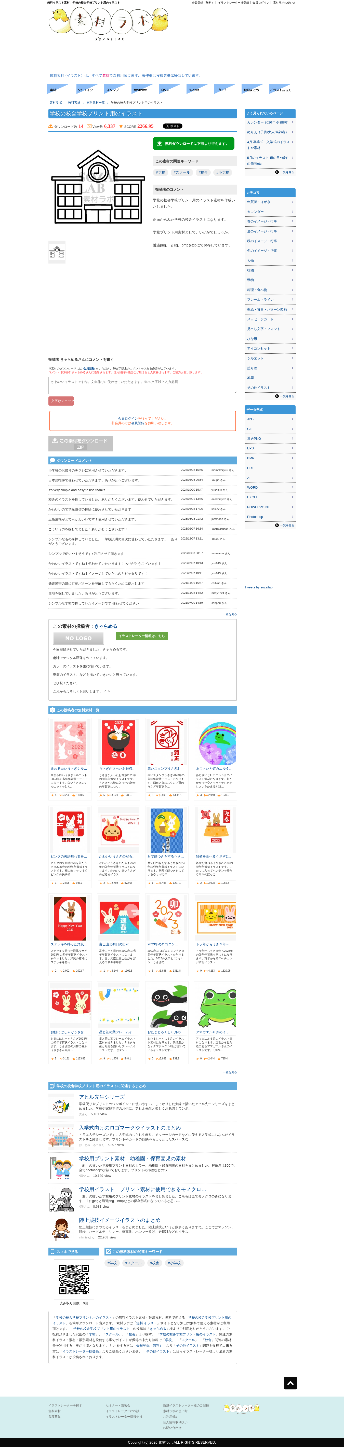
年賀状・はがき (258, 202)
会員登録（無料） (203, 2)
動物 (250, 280)
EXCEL (252, 497)
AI (248, 478)
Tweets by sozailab (259, 587)
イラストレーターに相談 (122, 1413)
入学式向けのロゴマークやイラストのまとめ (130, 1130)
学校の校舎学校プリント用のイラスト (84, 1320)
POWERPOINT (258, 507)
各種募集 (54, 1419)
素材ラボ (56, 102)
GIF (250, 429)
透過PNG (254, 438)
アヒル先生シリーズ (102, 1099)
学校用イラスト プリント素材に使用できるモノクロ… (142, 1191)
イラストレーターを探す (65, 1408)
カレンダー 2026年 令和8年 (267, 122)
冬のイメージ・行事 (262, 251)
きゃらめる (105, 628)
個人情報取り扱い (175, 1424)
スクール (112, 1336)
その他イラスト (187, 1348)
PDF (250, 468)
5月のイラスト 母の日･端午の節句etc (267, 160)
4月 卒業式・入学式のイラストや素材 (268, 145)
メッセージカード (260, 319)
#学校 (160, 172)
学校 (92, 1336)
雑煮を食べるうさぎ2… (213, 859)
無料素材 (74, 102)
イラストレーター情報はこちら (141, 638)
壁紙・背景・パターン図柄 (267, 309)
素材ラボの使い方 (284, 2)
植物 (250, 270)
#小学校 (222, 172)
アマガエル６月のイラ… (214, 1034)
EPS (250, 448)
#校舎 (203, 172)
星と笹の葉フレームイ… (117, 1034)
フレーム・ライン (260, 299)
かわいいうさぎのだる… (117, 859)
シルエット (255, 358)
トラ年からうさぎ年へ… (214, 946)
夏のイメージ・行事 (262, 231)
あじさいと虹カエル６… (214, 771)
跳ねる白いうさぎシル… (69, 771)
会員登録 (89, 368)
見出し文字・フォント (263, 329)
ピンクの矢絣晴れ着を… (69, 859)
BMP (250, 458)
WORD (252, 487)
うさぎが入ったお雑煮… (117, 771)
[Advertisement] (219, 40)
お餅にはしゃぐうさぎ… (69, 1034)
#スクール (182, 172)
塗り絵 (252, 368)
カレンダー (255, 212)
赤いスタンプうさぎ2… (165, 771)
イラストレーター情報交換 (124, 1419)
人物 (250, 261)
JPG (250, 419)
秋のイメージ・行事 (262, 241)
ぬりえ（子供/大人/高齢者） (268, 132)
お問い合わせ (172, 1430)
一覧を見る (230, 616)
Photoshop (255, 517)
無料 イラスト (146, 1325)
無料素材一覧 (95, 102)
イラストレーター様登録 (233, 2)
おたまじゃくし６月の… (166, 1034)
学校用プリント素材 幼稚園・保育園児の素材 (132, 1161)
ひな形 (252, 339)
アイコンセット (258, 348)
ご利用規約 (170, 1419)
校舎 (132, 1336)
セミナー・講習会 (118, 1408)
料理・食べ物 (257, 290)
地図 (250, 378)
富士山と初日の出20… (116, 946)
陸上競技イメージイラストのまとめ (120, 1222)
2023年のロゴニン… (163, 946)
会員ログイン (261, 2)
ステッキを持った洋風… (69, 946)
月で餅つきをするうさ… (166, 859)
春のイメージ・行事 (262, 221)
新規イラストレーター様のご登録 (186, 1408)
